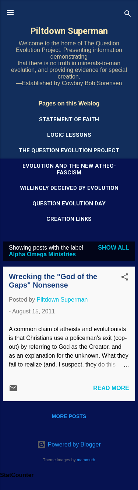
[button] (124, 278)
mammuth (86, 460)
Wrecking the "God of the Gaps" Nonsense (53, 280)
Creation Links (69, 219)
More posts (69, 416)
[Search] (127, 15)
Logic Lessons (69, 135)
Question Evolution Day (69, 203)
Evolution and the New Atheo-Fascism (69, 169)
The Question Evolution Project (69, 150)
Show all (113, 247)
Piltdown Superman (69, 31)
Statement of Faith (69, 119)
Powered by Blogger (69, 444)
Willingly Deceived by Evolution (69, 188)
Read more (111, 388)
